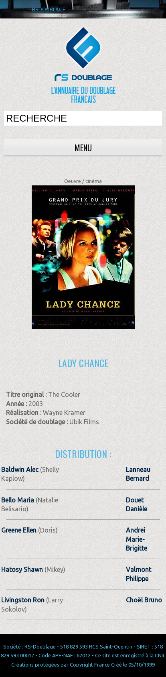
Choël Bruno (144, 600)
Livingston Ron (23, 600)
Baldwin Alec (19, 469)
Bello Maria (17, 500)
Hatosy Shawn (22, 569)
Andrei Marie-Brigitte (136, 539)
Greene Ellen (18, 530)
